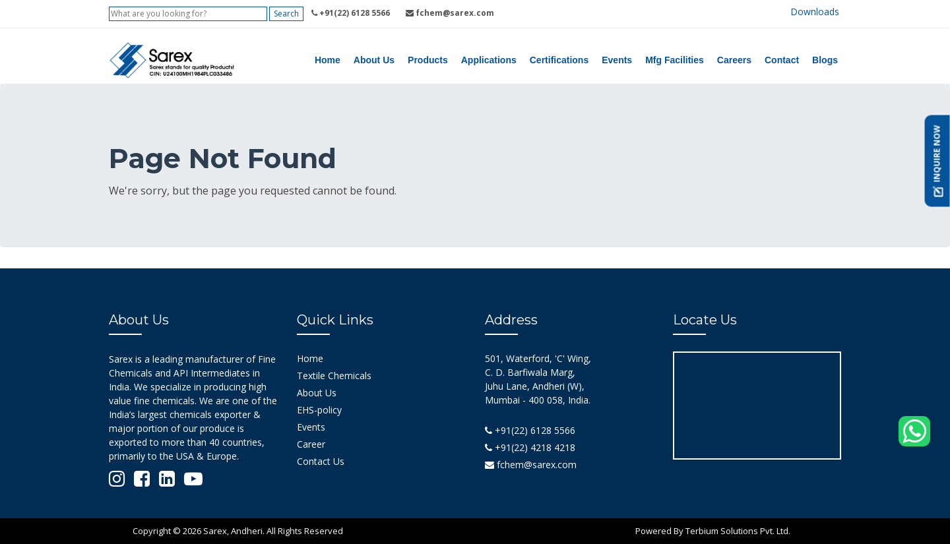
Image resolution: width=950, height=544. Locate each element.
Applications (489, 60)
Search (286, 13)
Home (327, 60)
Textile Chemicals (334, 375)
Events (617, 60)
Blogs (825, 60)
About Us (374, 60)
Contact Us (320, 461)
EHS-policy (319, 410)
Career (311, 444)
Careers (734, 60)
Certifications (559, 60)
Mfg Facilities (674, 60)
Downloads (814, 11)
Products (428, 60)
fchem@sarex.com (531, 464)
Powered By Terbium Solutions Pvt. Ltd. (712, 531)
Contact (782, 60)
